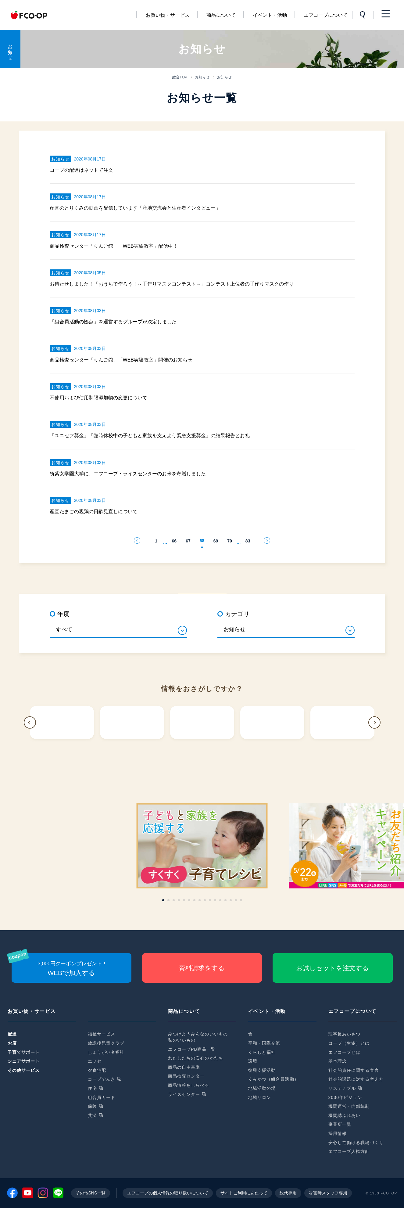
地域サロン (259, 1097)
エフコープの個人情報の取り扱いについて (167, 1195)
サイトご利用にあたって (243, 1195)
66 (174, 540)
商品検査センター (186, 1076)
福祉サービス (102, 1034)
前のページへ (137, 540)
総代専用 (288, 1195)
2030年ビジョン (345, 1097)
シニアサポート (24, 1061)
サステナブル (342, 1088)
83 (247, 540)
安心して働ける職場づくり (356, 1142)
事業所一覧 (340, 1124)
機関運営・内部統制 (349, 1106)
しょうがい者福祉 (106, 1052)
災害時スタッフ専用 (328, 1195)
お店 (12, 1043)
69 (215, 540)
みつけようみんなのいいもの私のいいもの (198, 1037)
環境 (252, 1061)
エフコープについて (326, 15)
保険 (92, 1106)
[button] (30, 722)
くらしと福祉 (262, 1052)
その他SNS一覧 (91, 1195)
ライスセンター (184, 1094)
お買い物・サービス (168, 15)
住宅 (92, 1088)
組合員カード (102, 1097)
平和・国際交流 (264, 1043)
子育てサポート (24, 1052)
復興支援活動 (262, 1070)
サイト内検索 (363, 15)
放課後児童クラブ (106, 1043)
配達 (12, 1034)
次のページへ (267, 540)
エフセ (95, 1061)
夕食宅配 (97, 1070)
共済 (92, 1115)
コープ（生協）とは (349, 1043)
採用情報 (337, 1133)
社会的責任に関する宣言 (353, 1070)
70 (229, 540)
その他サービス (24, 1070)
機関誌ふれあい (344, 1115)
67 (188, 540)
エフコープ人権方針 (349, 1151)
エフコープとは (344, 1052)
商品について (221, 15)
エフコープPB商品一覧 (192, 1049)
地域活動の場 (262, 1088)
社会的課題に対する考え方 (356, 1079)
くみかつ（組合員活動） (273, 1079)
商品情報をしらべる (188, 1085)
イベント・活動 (270, 15)
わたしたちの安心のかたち (195, 1058)
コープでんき (102, 1079)
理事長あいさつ (344, 1034)
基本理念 (337, 1061)
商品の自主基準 (184, 1067)
